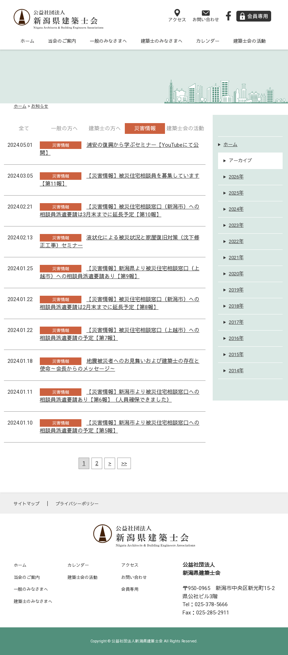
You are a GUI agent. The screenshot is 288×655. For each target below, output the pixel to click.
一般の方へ (64, 128)
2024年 (236, 209)
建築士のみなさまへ (162, 41)
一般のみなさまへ (108, 41)
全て (24, 128)
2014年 (236, 370)
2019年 (236, 290)
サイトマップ (26, 503)
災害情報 (145, 128)
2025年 (236, 193)
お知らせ (39, 106)
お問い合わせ (134, 577)
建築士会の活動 (249, 41)
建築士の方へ (105, 128)
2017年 (236, 322)
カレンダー (207, 41)
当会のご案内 (62, 41)
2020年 (236, 273)
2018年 (236, 306)
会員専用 (129, 589)
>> (124, 463)
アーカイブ (240, 160)
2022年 (236, 241)
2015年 (236, 354)
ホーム (27, 41)
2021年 (236, 257)
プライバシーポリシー (77, 503)
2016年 (236, 338)
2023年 (236, 225)
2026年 (236, 176)
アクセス (129, 565)
